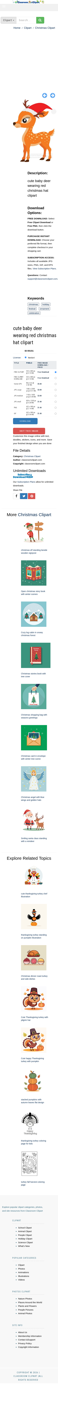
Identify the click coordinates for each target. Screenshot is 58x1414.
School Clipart (25, 1227)
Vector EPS (18, 384)
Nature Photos (25, 1298)
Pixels (29, 363)
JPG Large (17, 390)
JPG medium (18, 396)
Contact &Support (26, 1339)
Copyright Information (28, 1347)
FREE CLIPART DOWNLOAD (18, 378)
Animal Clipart (25, 1231)
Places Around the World (30, 1302)
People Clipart (25, 1235)
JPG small (17, 402)
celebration (34, 313)
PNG (15, 408)
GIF (15, 414)
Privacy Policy (25, 1343)
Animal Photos (25, 1313)
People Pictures (25, 1310)
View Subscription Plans (44, 268)
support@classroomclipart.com (42, 279)
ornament (44, 308)
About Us (22, 1332)
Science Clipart (25, 1242)
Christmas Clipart (45, 27)
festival (32, 308)
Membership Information (30, 1336)
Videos (21, 1279)
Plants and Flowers (27, 1306)
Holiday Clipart (25, 1238)
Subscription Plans (26, 482)
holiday (45, 304)
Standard (31, 358)
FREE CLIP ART (19, 372)
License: (17, 357)
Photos (21, 1268)
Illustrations (23, 1276)
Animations (23, 1272)
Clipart (27, 27)
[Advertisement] (27, 58)
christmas (33, 304)
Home (16, 27)
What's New (24, 1246)
